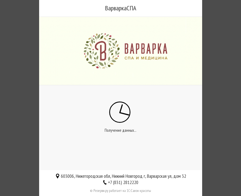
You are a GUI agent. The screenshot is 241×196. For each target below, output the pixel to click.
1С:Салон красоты (139, 190)
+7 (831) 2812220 (123, 182)
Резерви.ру (100, 190)
